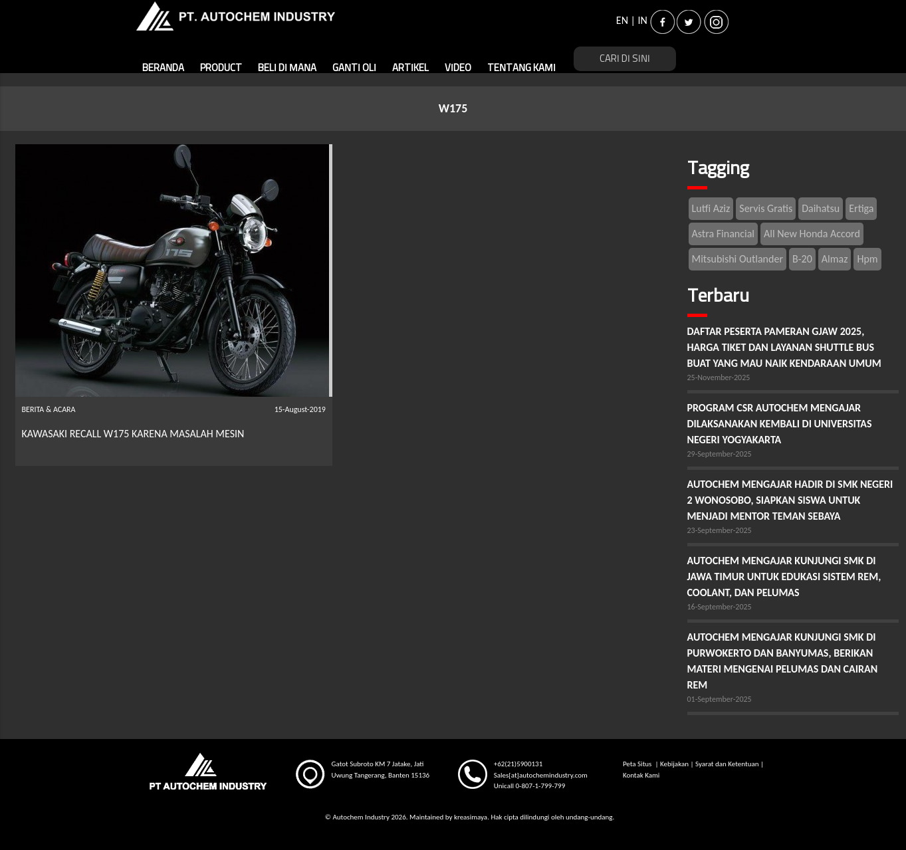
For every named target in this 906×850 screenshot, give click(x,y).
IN (642, 20)
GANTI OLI (354, 68)
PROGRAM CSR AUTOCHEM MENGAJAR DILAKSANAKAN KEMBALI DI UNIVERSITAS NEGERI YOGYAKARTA (779, 423)
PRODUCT (221, 68)
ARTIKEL (410, 68)
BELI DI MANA (287, 68)
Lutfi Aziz (711, 208)
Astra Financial (723, 233)
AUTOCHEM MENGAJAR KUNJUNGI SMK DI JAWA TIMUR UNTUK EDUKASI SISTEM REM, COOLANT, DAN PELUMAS (784, 576)
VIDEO (458, 68)
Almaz (835, 259)
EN (622, 20)
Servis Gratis (765, 208)
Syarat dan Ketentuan (726, 764)
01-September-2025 (719, 699)
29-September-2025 (719, 454)
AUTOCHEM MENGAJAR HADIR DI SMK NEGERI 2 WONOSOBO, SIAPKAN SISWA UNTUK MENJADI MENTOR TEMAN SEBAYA (790, 500)
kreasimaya (470, 817)
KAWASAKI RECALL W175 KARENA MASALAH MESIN (133, 433)
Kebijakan (674, 764)
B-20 (802, 259)
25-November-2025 (718, 377)
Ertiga (861, 208)
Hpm (867, 259)
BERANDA (163, 68)
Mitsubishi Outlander (737, 259)
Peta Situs (638, 764)
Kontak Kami (641, 775)
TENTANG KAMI (521, 68)
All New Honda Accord (812, 233)
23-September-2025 (719, 530)
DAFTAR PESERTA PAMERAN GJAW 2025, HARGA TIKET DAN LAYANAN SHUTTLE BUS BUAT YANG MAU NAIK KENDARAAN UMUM (784, 347)
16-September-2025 (719, 606)
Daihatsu (821, 208)
